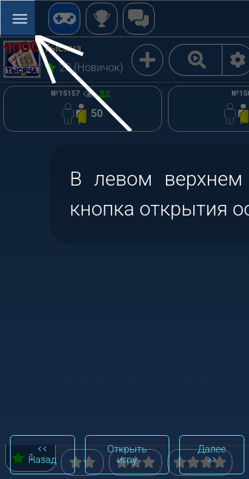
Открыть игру (127, 454)
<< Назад (42, 454)
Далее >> (211, 454)
